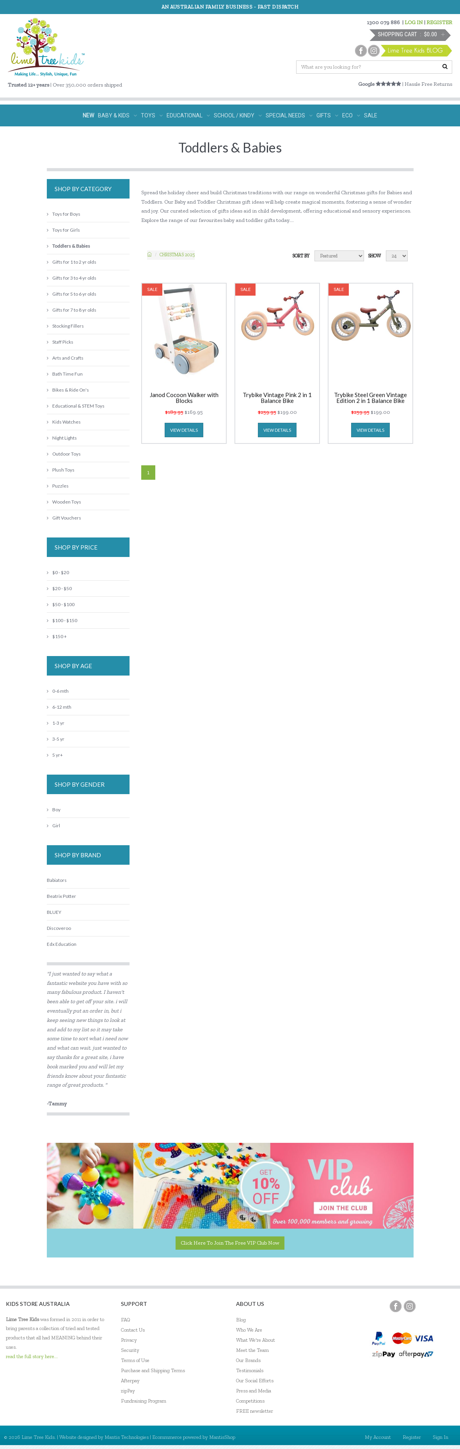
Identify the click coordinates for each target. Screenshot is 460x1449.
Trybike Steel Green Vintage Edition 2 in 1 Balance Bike (370, 398)
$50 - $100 (61, 604)
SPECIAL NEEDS (289, 115)
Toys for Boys (63, 214)
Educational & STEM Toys (76, 406)
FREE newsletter (254, 1411)
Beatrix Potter (61, 896)
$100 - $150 (62, 620)
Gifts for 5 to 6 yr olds (71, 294)
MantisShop (222, 1437)
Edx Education (61, 944)
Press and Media (253, 1391)
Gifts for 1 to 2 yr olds (71, 262)
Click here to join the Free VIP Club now (230, 1243)
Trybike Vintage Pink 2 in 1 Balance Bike (277, 398)
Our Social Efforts (255, 1380)
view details (184, 430)
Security (130, 1350)
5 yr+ (55, 755)
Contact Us (133, 1330)
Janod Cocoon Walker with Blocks (184, 398)
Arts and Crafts (65, 358)
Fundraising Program (143, 1401)
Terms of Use (135, 1360)
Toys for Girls (63, 230)
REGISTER (439, 22)
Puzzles (58, 486)
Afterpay (130, 1380)
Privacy (129, 1340)
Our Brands (248, 1360)
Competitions (250, 1401)
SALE (370, 115)
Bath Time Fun (65, 374)
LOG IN (414, 22)
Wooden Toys (64, 502)
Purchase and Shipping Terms (153, 1370)
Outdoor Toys (64, 454)
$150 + (57, 636)
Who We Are (249, 1330)
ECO (351, 115)
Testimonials (249, 1370)
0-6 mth (58, 691)
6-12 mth (59, 707)
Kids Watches (64, 422)
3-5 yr (55, 739)
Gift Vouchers (64, 518)
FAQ (125, 1320)
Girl (53, 825)
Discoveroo (59, 928)
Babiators (57, 880)
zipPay (128, 1391)
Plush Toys (61, 470)
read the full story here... (32, 1356)
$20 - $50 (59, 588)
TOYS (152, 115)
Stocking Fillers (65, 326)
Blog (241, 1320)
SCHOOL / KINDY (238, 115)
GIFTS (327, 115)
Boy (53, 809)
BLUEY (54, 912)
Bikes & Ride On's (68, 390)
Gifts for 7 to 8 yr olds (71, 310)
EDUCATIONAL (188, 115)
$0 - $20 (58, 572)
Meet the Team (252, 1350)
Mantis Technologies (127, 1437)
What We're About (255, 1340)
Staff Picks (60, 342)
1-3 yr (55, 723)
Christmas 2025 (177, 254)
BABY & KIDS (117, 115)
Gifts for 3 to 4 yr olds (71, 278)
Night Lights (62, 438)
